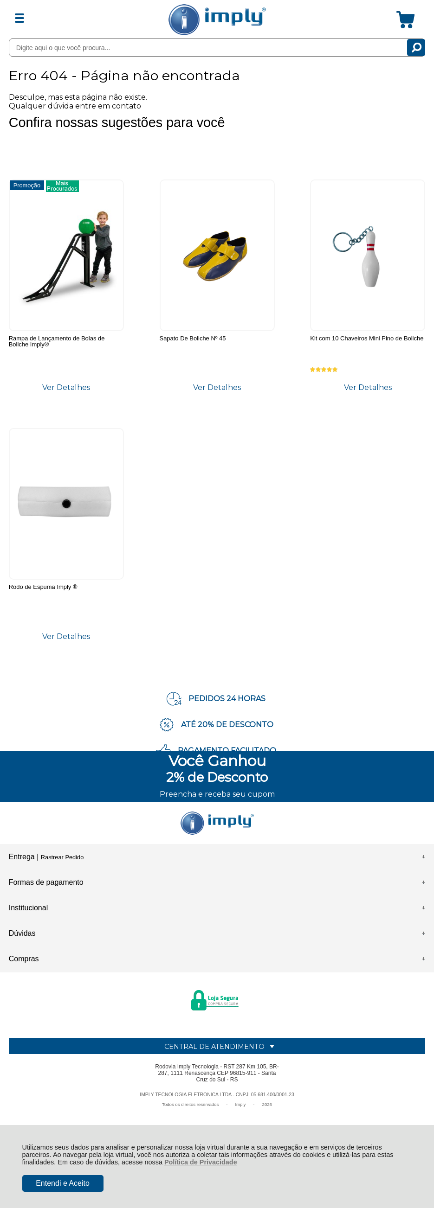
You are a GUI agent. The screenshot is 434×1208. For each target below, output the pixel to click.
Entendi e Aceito (63, 1183)
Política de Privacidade (200, 1162)
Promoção (26, 184)
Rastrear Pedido (62, 861)
